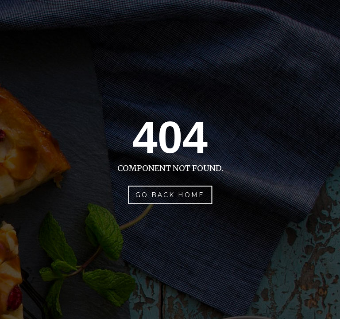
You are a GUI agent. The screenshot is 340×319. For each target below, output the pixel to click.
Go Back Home (170, 195)
